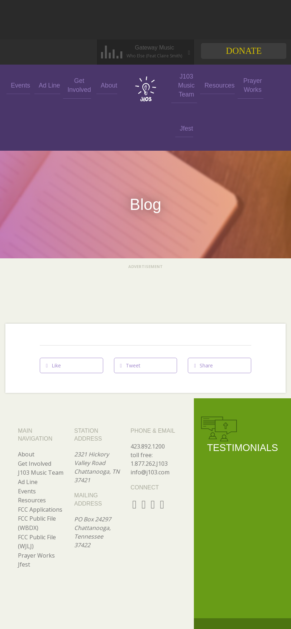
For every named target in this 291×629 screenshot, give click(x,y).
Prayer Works (243, 84)
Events (20, 85)
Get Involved (78, 84)
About (106, 85)
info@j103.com (150, 429)
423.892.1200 (147, 403)
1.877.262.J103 (149, 420)
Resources (213, 85)
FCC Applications (40, 466)
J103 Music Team (184, 84)
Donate (244, 51)
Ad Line (49, 85)
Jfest (272, 85)
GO (252, 610)
